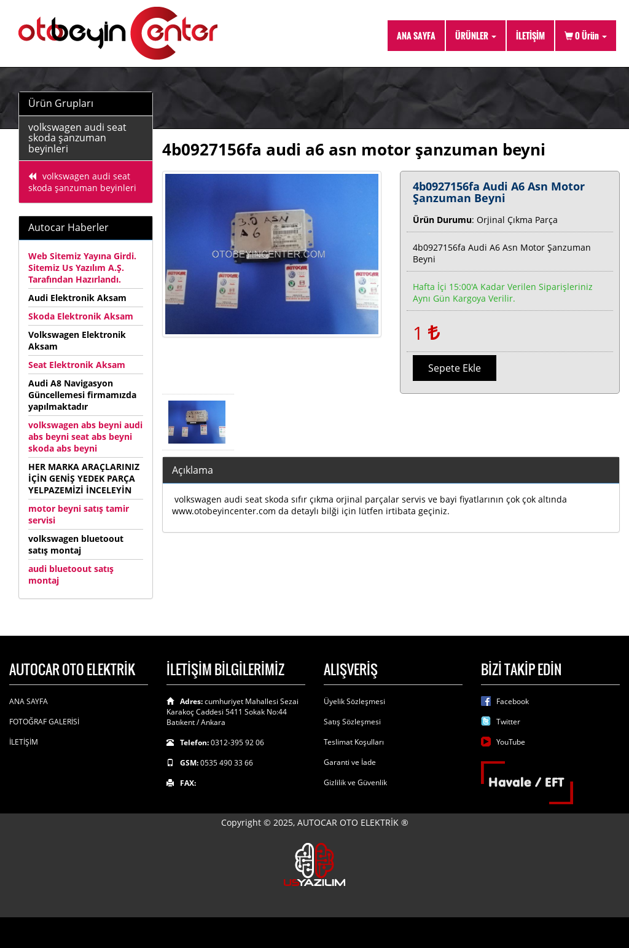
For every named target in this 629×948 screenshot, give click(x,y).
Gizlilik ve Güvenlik (355, 782)
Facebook (512, 701)
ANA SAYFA (416, 35)
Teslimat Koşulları (354, 742)
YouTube (510, 742)
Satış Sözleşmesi (352, 721)
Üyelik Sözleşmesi (354, 701)
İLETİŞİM (530, 35)
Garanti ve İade (350, 762)
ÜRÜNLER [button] (475, 35)
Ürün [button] (586, 35)
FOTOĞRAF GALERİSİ (44, 721)
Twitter (508, 721)
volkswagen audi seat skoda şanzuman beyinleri (77, 137)
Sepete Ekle (454, 368)
